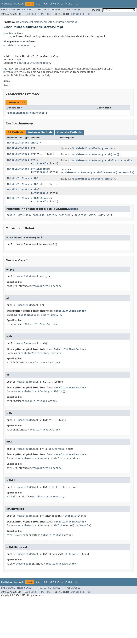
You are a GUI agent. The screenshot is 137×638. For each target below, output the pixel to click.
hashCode (38, 215)
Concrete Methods (69, 132)
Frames (42, 9)
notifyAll (65, 215)
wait (92, 215)
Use (38, 4)
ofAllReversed (40, 168)
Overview (6, 4)
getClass (24, 215)
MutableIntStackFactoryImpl (25, 113)
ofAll (34, 160)
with (34, 178)
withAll (36, 189)
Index (68, 4)
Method (45, 14)
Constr (35, 14)
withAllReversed (42, 198)
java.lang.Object (13, 33)
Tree (45, 4)
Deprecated (56, 4)
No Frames (54, 9)
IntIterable (40, 163)
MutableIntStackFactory (19, 45)
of (32, 147)
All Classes (73, 9)
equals (11, 215)
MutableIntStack (18, 142)
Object (19, 59)
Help (76, 4)
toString (80, 215)
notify (51, 215)
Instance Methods (40, 132)
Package (19, 4)
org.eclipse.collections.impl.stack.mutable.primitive (46, 22)
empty (34, 142)
